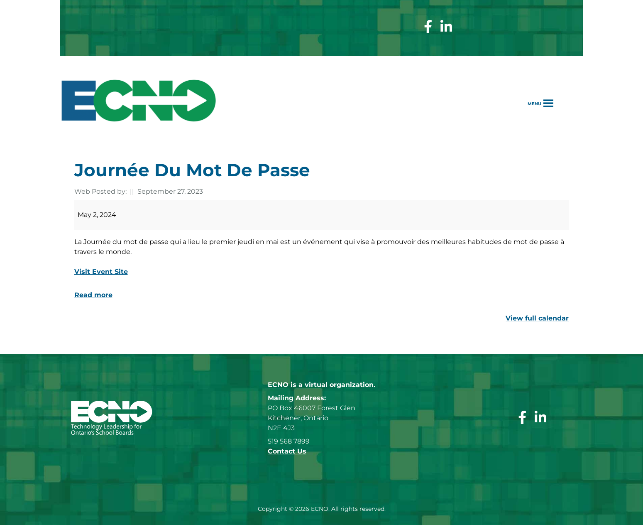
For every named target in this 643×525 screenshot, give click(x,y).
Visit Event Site (101, 272)
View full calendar (537, 318)
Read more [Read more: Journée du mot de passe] (93, 295)
